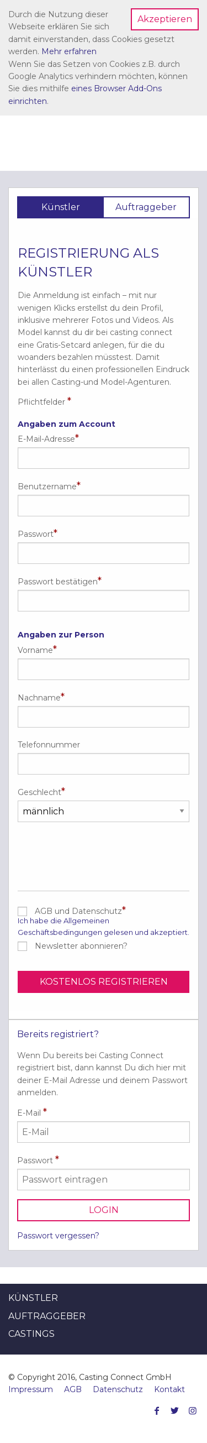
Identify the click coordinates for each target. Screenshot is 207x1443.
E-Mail (103, 1124)
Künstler (33, 1298)
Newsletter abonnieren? (81, 946)
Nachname (39, 698)
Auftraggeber (47, 1316)
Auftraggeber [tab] (146, 207)
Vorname (35, 650)
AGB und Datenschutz (78, 911)
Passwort (36, 534)
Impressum (30, 1389)
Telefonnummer (49, 745)
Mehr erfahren (69, 51)
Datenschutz (118, 1389)
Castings (31, 1334)
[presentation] (103, 852)
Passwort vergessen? (58, 1236)
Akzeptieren (164, 19)
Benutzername (47, 487)
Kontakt (169, 1389)
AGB (73, 1389)
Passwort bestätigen (58, 582)
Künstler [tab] (60, 207)
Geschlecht (39, 792)
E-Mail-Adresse (46, 439)
